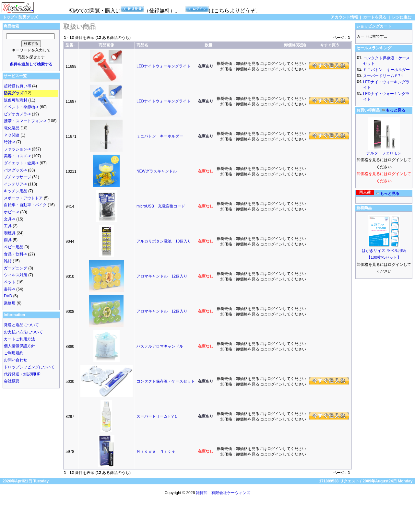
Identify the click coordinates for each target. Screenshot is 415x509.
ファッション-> (17, 149)
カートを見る (374, 17)
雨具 (8, 240)
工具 (8, 226)
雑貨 (8, 261)
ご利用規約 (13, 353)
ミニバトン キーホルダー (159, 136)
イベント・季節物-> (21, 107)
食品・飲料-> (15, 254)
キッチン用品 (15, 191)
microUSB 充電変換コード (160, 206)
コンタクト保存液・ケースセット (165, 381)
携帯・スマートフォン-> (25, 121)
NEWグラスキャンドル (156, 171)
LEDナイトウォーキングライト (163, 66)
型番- (70, 45)
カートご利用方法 (19, 339)
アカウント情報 (344, 17)
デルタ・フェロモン (383, 153)
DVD (8, 296)
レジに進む (401, 17)
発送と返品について (21, 325)
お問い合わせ (15, 360)
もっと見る (393, 110)
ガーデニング (15, 268)
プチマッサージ (17, 177)
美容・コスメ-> (17, 156)
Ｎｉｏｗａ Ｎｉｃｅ (155, 451)
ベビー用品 (13, 247)
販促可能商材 (15, 100)
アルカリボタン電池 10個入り (163, 241)
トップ (8, 17)
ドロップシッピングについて (29, 367)
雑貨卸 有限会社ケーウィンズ (223, 493)
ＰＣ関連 (11, 135)
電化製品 (11, 128)
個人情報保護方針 (19, 346)
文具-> (9, 219)
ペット (10, 282)
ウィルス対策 (15, 275)
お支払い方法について (23, 332)
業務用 (10, 303)
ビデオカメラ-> (17, 114)
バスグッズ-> (15, 170)
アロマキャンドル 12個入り (161, 276)
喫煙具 (10, 233)
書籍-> (9, 289)
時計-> (9, 142)
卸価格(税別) (295, 45)
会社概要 (11, 381)
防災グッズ (28, 17)
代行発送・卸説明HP (22, 374)
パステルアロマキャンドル (159, 346)
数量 (208, 45)
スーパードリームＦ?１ (157, 416)
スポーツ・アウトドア (23, 198)
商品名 (142, 45)
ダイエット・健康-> (21, 163)
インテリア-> (15, 184)
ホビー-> (11, 212)
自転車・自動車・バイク (25, 205)
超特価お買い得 (17, 86)
